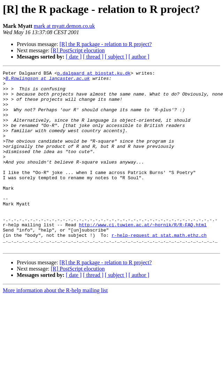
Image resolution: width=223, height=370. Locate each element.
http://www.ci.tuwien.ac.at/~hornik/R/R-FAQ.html (143, 256)
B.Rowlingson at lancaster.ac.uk (48, 80)
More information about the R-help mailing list (55, 326)
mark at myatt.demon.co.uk (64, 26)
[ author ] (139, 57)
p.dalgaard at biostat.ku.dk (94, 74)
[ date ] (74, 57)
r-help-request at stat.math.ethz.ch (159, 268)
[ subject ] (116, 57)
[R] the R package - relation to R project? (106, 44)
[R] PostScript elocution (78, 50)
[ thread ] (93, 57)
